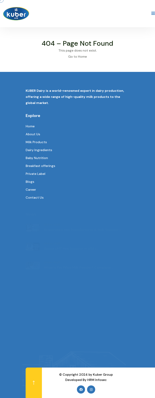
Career (31, 190)
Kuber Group (103, 374)
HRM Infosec (97, 380)
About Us (33, 134)
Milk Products (36, 142)
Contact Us (35, 198)
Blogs (30, 182)
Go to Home (77, 56)
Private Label (35, 174)
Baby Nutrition (37, 158)
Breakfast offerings (40, 166)
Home (30, 126)
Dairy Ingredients (39, 150)
